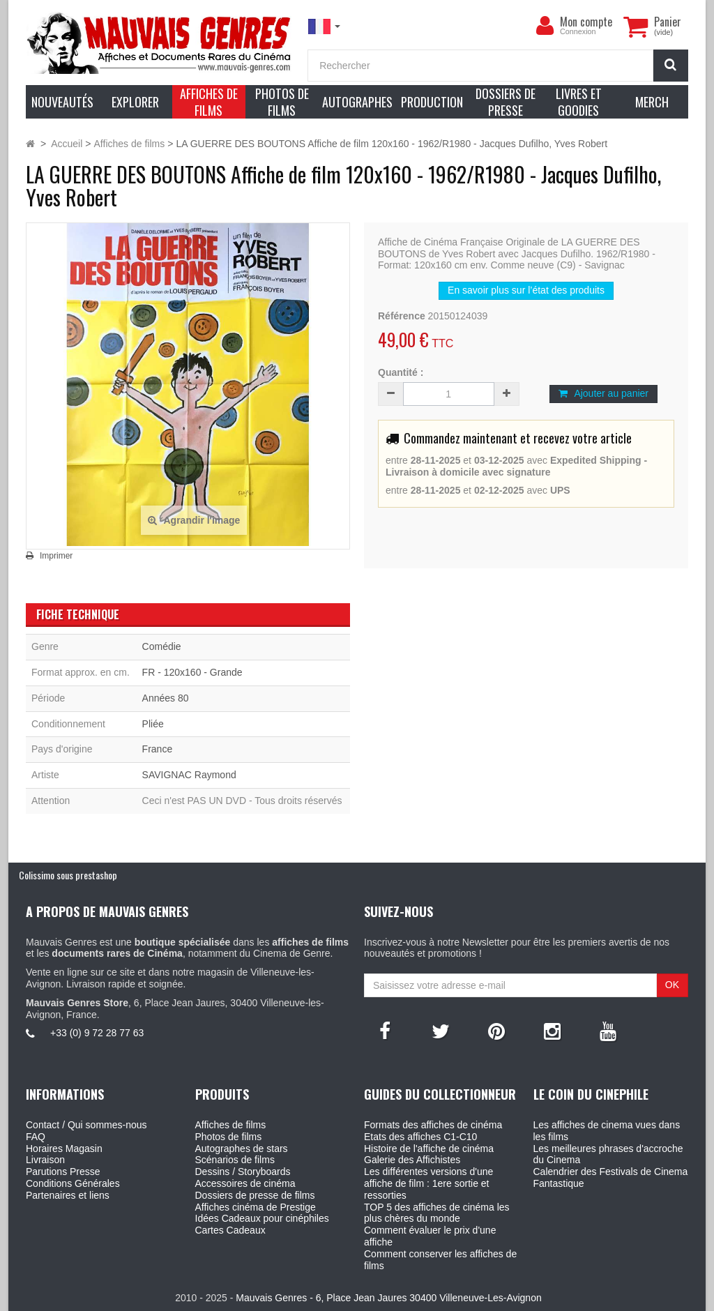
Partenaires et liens (67, 1195)
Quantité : (400, 372)
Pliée (153, 723)
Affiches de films (230, 1124)
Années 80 (165, 698)
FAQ (35, 1136)
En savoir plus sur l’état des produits (526, 290)
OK (672, 984)
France (157, 749)
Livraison (45, 1159)
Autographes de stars (241, 1148)
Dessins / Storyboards (243, 1171)
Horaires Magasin (64, 1148)
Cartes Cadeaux (230, 1230)
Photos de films (228, 1136)
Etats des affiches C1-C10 (420, 1136)
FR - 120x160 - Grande (192, 672)
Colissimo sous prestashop (68, 874)
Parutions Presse (63, 1171)
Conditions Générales (73, 1183)
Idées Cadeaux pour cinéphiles (262, 1218)
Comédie (161, 646)
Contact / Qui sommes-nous (86, 1124)
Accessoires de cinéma (245, 1183)
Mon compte (586, 21)
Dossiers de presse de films (255, 1195)
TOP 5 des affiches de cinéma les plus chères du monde (437, 1213)
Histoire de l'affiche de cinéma (429, 1148)
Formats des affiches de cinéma (433, 1124)
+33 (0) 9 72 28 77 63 (97, 1032)
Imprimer (56, 556)
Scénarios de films (235, 1159)
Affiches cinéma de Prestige (255, 1207)
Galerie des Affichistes (412, 1159)
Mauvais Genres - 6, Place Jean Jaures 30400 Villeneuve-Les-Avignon (388, 1297)
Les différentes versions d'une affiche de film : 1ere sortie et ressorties (428, 1183)
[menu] (544, 25)
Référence (401, 315)
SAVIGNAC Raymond (189, 774)
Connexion (578, 31)
